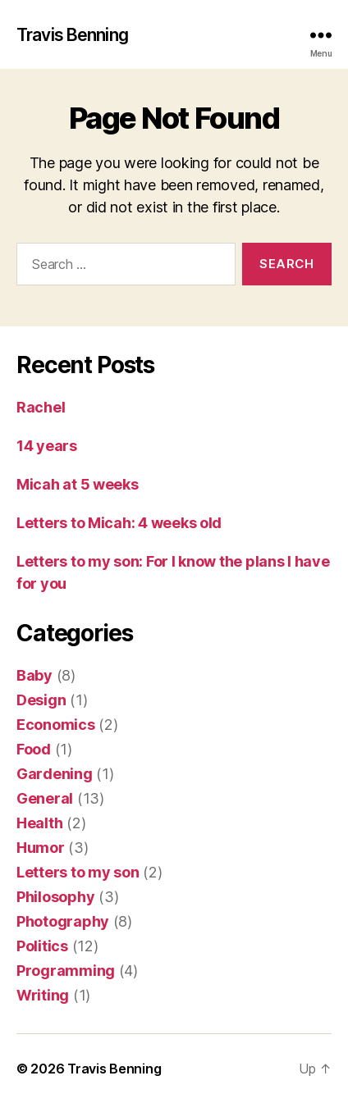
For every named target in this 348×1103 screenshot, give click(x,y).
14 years (46, 445)
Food (33, 749)
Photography (62, 921)
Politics (42, 946)
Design (41, 700)
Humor (40, 847)
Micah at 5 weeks (77, 484)
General (44, 798)
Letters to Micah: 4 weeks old (119, 522)
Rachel (40, 407)
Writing (42, 995)
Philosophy (55, 896)
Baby (34, 675)
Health (39, 823)
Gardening (54, 773)
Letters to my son (77, 872)
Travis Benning (72, 34)
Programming (65, 970)
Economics (55, 724)
